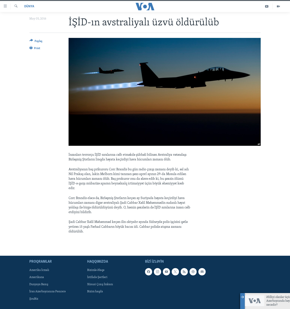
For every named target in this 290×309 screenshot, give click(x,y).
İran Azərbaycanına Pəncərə (47, 291)
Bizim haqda (95, 291)
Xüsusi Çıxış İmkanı (100, 284)
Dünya (29, 6)
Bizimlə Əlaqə (95, 270)
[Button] (35, 42)
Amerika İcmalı (39, 270)
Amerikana (36, 277)
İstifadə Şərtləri (97, 277)
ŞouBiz (33, 298)
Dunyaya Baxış (38, 284)
